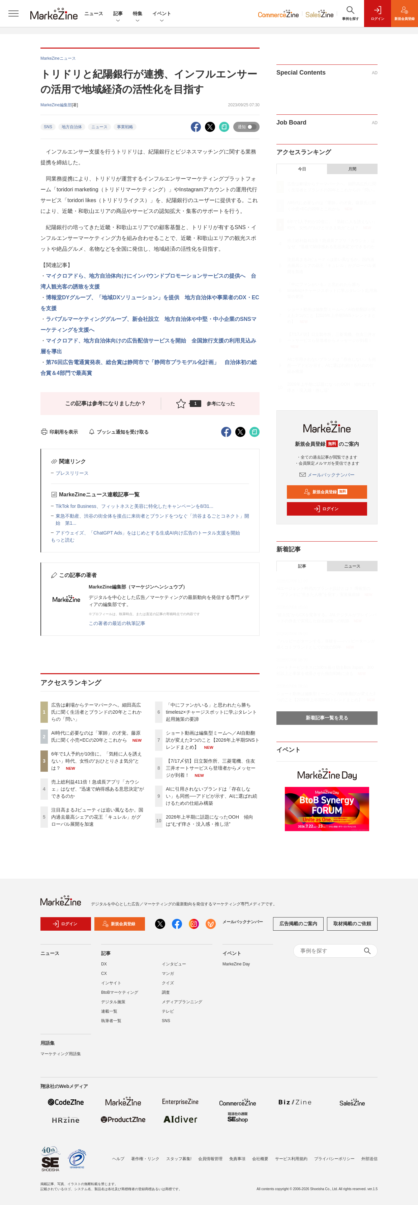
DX (104, 967)
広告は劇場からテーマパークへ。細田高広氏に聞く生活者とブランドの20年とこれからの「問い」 (96, 712)
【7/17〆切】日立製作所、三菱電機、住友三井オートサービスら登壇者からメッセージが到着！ (211, 768)
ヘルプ (118, 1158)
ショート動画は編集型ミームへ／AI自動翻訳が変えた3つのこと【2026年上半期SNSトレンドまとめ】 (213, 740)
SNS (48, 127)
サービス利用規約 (291, 1158)
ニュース (93, 13)
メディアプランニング (182, 1005)
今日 (302, 169)
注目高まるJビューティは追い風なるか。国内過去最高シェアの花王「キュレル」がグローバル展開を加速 (97, 817)
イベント (161, 14)
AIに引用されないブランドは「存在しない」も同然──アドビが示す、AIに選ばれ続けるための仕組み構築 (211, 796)
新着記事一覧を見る (327, 717)
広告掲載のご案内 (298, 927)
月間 (352, 169)
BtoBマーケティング (119, 995)
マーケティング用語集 (60, 1057)
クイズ (168, 986)
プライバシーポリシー (334, 1158)
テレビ (168, 1014)
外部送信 (369, 1158)
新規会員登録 (325, 492)
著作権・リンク (145, 1158)
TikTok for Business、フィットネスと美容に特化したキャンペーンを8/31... (134, 506)
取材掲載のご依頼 (352, 927)
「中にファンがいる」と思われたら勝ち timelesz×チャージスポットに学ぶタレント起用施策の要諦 (211, 712)
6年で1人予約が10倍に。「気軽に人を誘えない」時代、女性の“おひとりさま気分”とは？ (96, 761)
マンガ (168, 977)
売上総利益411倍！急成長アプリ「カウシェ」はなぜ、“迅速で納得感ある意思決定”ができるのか (97, 789)
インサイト (111, 986)
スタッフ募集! (178, 1158)
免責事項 (237, 1158)
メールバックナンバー (327, 474)
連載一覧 (109, 1014)
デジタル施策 (113, 1005)
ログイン (326, 508)
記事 (118, 14)
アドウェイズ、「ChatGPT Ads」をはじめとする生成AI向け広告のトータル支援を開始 (148, 533)
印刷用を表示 (59, 432)
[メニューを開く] (13, 13)
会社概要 (260, 1158)
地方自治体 (72, 127)
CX (104, 977)
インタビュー (174, 967)
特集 (137, 14)
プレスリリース (72, 473)
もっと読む (62, 540)
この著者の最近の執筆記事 (117, 623)
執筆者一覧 (111, 1024)
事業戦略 (125, 127)
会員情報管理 (210, 1158)
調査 (166, 995)
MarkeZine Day (236, 967)
